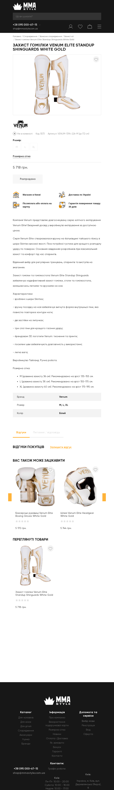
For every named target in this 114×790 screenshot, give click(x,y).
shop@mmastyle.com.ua (25, 28)
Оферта (88, 734)
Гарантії (57, 751)
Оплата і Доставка (57, 738)
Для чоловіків (25, 717)
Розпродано (28, 179)
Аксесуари (26, 734)
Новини (57, 734)
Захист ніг (69, 36)
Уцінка (25, 739)
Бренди (25, 743)
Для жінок (25, 721)
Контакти (57, 755)
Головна (17, 36)
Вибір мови (88, 721)
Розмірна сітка (21, 156)
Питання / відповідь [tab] (46, 432)
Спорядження (30, 36)
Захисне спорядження (51, 36)
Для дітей (25, 726)
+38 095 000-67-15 (25, 24)
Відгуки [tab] (21, 432)
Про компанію (57, 717)
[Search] (57, 16)
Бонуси (57, 747)
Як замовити (57, 742)
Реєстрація (88, 725)
